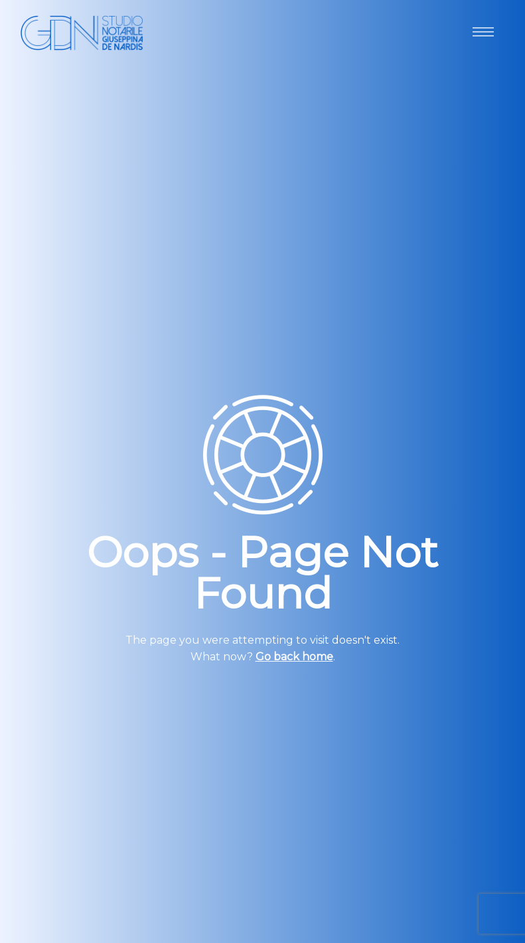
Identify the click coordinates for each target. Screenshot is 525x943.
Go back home (294, 656)
